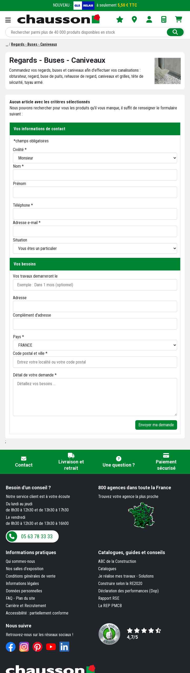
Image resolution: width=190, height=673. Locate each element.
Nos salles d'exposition (24, 568)
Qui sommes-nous (20, 561)
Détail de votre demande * (35, 374)
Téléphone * (23, 205)
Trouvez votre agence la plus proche (128, 496)
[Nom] (95, 175)
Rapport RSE (108, 598)
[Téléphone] (95, 214)
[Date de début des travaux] (95, 284)
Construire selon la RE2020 (120, 583)
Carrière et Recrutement (26, 605)
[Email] (95, 231)
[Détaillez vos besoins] (95, 397)
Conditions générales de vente (31, 576)
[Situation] (95, 248)
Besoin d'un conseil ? (28, 487)
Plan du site (25, 598)
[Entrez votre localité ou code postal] (95, 362)
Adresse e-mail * (27, 222)
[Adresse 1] (95, 306)
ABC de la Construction (117, 561)
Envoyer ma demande (156, 424)
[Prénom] (95, 192)
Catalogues (107, 568)
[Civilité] (95, 158)
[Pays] (95, 345)
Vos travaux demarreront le (35, 276)
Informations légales (22, 583)
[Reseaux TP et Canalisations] (7, 44)
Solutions (146, 576)
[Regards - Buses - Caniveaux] (34, 44)
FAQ (9, 598)
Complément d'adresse (32, 315)
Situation (20, 240)
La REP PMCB (110, 605)
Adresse (20, 297)
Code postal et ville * (30, 353)
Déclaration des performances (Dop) (128, 590)
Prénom (19, 183)
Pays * (18, 336)
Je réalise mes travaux (116, 576)
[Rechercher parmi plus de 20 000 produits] (86, 32)
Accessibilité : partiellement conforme (37, 613)
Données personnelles (24, 590)
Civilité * (20, 149)
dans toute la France (134, 487)
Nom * (18, 166)
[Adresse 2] (95, 324)
